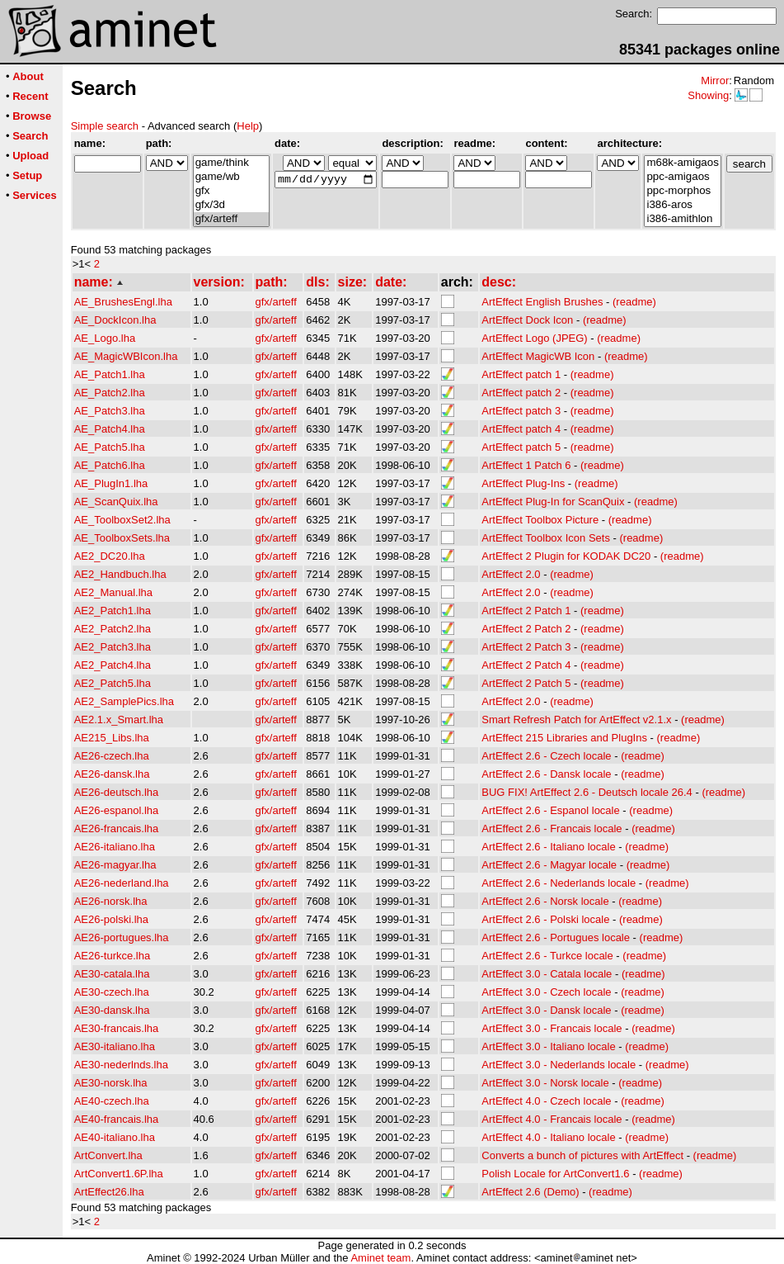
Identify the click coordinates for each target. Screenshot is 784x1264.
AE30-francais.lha (116, 1028)
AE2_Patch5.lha (112, 683)
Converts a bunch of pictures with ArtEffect (582, 1155)
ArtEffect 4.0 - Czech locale (546, 1101)
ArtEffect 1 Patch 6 (525, 465)
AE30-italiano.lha (114, 1046)
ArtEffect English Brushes (542, 302)
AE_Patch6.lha (109, 465)
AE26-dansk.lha (112, 774)
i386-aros (682, 205)
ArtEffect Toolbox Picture (540, 520)
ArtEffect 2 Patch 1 (525, 610)
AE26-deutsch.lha (116, 792)
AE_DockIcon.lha (115, 320)
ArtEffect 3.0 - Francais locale (551, 1028)
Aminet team (380, 1258)
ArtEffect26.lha (109, 1192)
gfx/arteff (231, 219)
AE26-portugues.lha (121, 937)
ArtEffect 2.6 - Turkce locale (547, 955)
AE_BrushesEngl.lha (123, 302)
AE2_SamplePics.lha (124, 701)
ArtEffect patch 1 (521, 374)
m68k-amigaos (682, 163)
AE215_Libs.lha (111, 737)
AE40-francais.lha (116, 1119)
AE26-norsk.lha (111, 901)
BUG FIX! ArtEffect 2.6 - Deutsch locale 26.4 (586, 792)
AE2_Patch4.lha (112, 665)
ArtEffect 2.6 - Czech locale (546, 756)
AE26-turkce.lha (112, 955)
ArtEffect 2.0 (510, 574)
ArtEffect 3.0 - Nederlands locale (558, 1064)
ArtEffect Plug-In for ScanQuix (552, 501)
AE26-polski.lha (111, 919)
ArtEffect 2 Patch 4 (525, 665)
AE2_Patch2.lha (112, 629)
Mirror (715, 80)
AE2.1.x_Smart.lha (118, 719)
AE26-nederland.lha (121, 883)
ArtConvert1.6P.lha (118, 1173)
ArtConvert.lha (108, 1155)
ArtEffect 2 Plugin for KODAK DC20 (565, 556)
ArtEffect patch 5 (521, 447)
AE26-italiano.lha (114, 846)
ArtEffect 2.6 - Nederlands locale (558, 883)
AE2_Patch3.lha (112, 647)
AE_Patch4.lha (109, 429)
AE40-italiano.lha (114, 1137)
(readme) (634, 302)
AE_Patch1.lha (109, 374)
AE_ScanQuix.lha (116, 501)
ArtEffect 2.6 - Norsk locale (544, 901)
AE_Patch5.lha (109, 447)
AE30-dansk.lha (112, 1010)
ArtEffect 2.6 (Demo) (530, 1192)
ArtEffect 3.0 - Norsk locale (544, 1083)
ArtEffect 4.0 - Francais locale (551, 1119)
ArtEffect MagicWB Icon (537, 356)
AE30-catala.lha (112, 974)
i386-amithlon (682, 219)
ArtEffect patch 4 (521, 429)
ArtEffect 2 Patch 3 (525, 647)
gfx (231, 191)
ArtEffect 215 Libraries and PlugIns (564, 737)
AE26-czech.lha (111, 756)
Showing (708, 95)
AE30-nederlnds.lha (121, 1064)
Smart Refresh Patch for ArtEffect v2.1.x (576, 719)
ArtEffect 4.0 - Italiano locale (548, 1137)
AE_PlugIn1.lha (111, 483)
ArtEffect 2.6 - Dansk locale (546, 774)
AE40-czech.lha (111, 1101)
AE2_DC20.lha (109, 556)
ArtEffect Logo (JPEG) (534, 338)
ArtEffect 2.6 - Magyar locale (549, 865)
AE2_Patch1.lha (112, 610)
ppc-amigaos (682, 177)
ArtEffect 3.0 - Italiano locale (548, 1046)
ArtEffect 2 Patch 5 (525, 683)
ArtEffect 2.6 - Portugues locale (555, 937)
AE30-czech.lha (111, 992)
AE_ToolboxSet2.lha (122, 520)
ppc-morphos (682, 191)
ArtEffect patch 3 (521, 411)
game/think (231, 163)
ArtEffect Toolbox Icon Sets (545, 538)
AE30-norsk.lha (111, 1083)
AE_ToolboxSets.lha (122, 538)
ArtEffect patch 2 (521, 392)
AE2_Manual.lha (113, 592)
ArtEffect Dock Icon (527, 320)
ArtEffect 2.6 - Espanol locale (550, 810)
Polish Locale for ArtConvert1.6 (555, 1173)
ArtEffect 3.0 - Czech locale (546, 992)
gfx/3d (231, 205)
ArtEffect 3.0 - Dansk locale (546, 1010)
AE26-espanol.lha (116, 810)
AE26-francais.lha (116, 828)
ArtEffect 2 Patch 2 (525, 629)
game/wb (231, 177)
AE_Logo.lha (104, 338)
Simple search (104, 126)
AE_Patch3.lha (109, 411)
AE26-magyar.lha (115, 865)
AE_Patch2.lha (109, 392)
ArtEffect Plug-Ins (523, 483)
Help (248, 126)
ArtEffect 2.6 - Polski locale (545, 919)
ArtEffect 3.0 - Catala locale (546, 974)
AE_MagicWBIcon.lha (126, 356)
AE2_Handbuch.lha (120, 574)
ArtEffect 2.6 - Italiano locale (548, 846)
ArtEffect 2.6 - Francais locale (551, 828)
